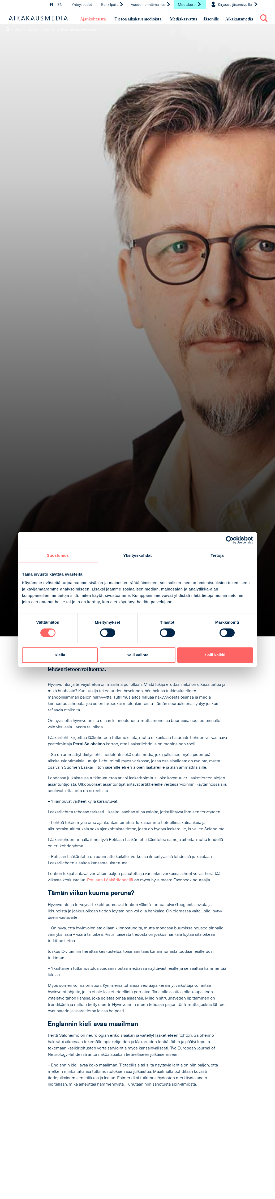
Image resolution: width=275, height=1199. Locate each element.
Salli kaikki (215, 655)
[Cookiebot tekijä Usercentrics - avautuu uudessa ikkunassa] (230, 540)
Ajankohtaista (93, 19)
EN (59, 5)
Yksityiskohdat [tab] (137, 555)
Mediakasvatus (183, 19)
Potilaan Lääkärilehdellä (110, 880)
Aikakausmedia (239, 19)
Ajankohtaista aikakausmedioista (69, 30)
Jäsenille (211, 19)
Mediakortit (189, 5)
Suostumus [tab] (58, 555)
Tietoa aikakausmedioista (138, 19)
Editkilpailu (112, 5)
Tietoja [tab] (217, 555)
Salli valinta (138, 655)
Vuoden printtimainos (151, 5)
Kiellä (59, 655)
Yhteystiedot (82, 5)
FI (51, 5)
